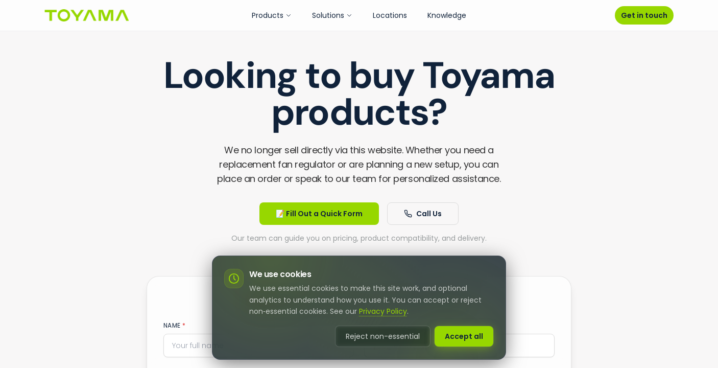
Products (272, 15)
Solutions (332, 15)
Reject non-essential (383, 336)
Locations (390, 15)
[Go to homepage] (86, 15)
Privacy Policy (383, 311)
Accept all (464, 336)
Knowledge (446, 15)
